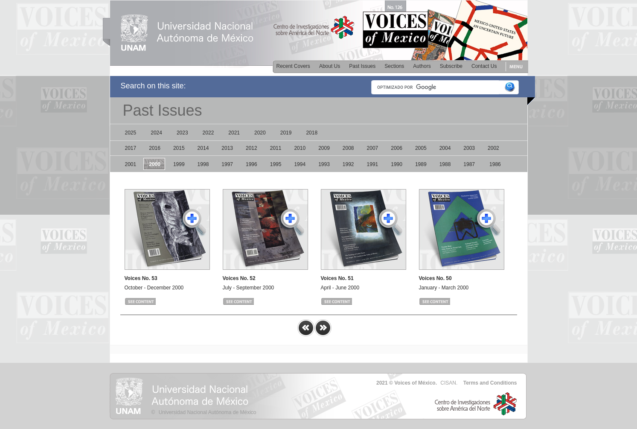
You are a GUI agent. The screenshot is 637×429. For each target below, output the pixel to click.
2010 (299, 148)
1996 (251, 164)
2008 (348, 148)
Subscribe (451, 66)
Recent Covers (293, 66)
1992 (348, 164)
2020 (260, 133)
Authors (421, 66)
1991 (372, 164)
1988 (445, 164)
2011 (276, 148)
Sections (394, 66)
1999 (179, 164)
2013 (227, 148)
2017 (131, 148)
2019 (286, 133)
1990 (396, 164)
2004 (445, 148)
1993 (324, 164)
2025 (131, 133)
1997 (227, 164)
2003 (469, 148)
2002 (493, 148)
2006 (396, 148)
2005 (421, 148)
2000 (154, 164)
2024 (156, 133)
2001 (131, 164)
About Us (329, 66)
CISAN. (448, 383)
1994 (299, 164)
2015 (179, 148)
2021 (234, 133)
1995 (276, 164)
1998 (203, 164)
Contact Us (484, 66)
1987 (469, 164)
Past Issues (362, 66)
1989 (421, 164)
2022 (208, 133)
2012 (251, 148)
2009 (324, 148)
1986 (495, 164)
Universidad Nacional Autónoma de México (207, 412)
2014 (203, 148)
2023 (182, 133)
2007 (372, 148)
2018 (311, 133)
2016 (154, 148)
